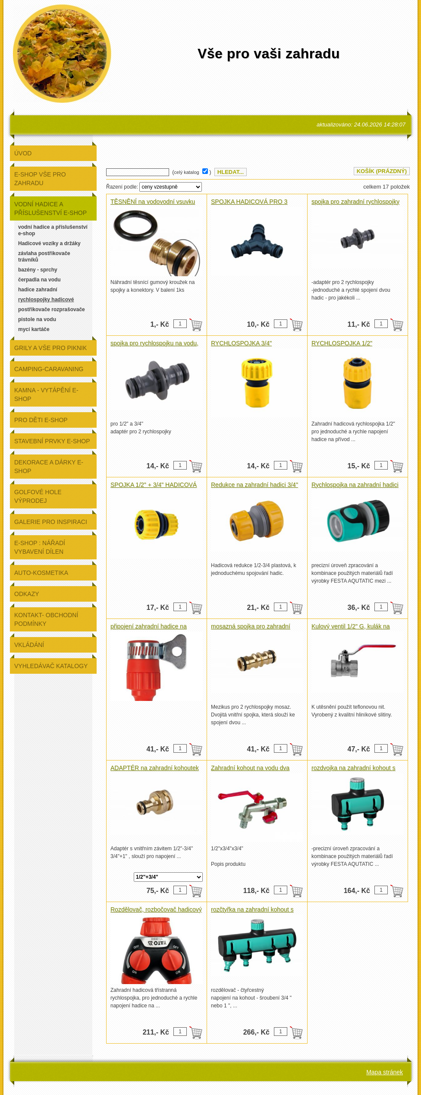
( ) (192, 172)
